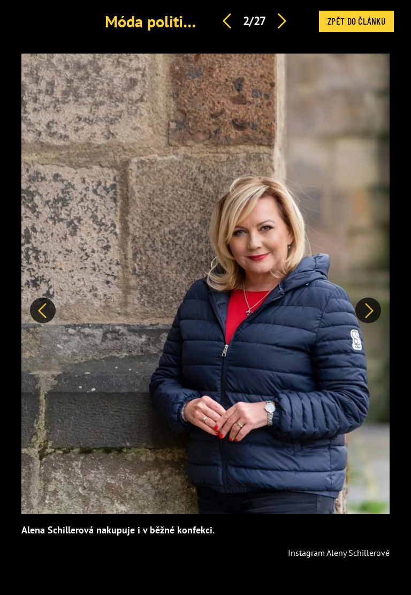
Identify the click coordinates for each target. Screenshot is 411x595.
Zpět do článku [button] (356, 21)
